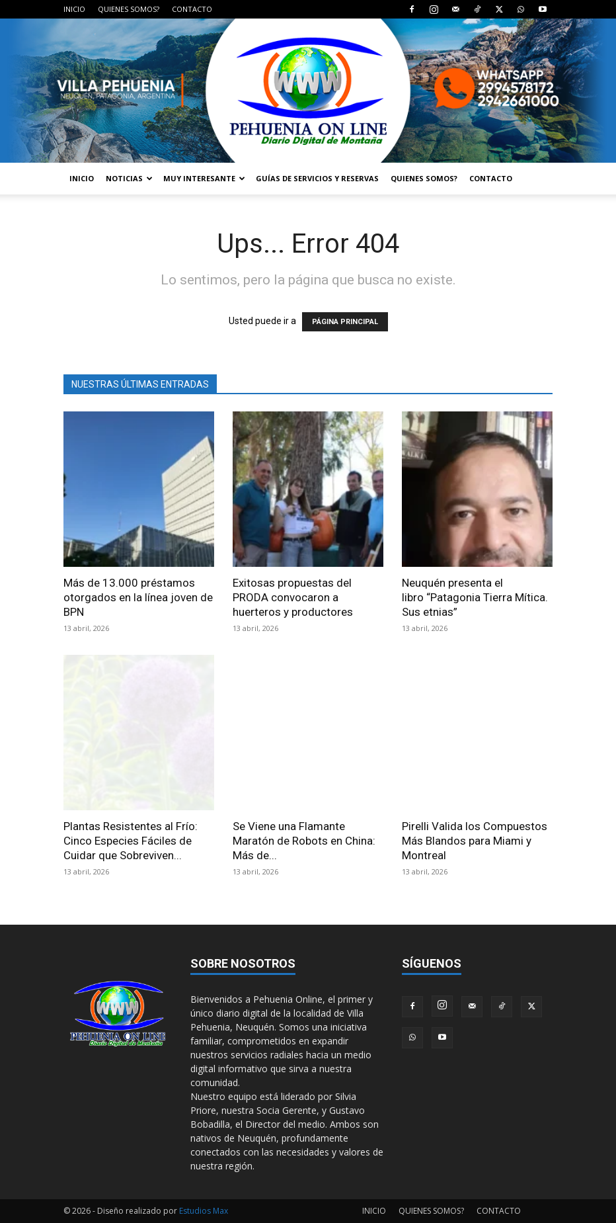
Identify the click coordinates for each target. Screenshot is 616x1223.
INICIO (74, 9)
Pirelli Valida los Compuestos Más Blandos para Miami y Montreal (474, 841)
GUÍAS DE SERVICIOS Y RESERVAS (317, 178)
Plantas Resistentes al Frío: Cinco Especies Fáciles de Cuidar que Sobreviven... (130, 841)
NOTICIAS (129, 178)
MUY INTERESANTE (204, 178)
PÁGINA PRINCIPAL (345, 321)
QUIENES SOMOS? (128, 9)
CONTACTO (192, 9)
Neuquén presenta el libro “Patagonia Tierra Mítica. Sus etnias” (475, 597)
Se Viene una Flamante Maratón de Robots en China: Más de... (304, 841)
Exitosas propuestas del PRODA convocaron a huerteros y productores (293, 597)
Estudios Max (203, 1210)
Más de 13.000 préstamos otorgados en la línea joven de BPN (138, 597)
